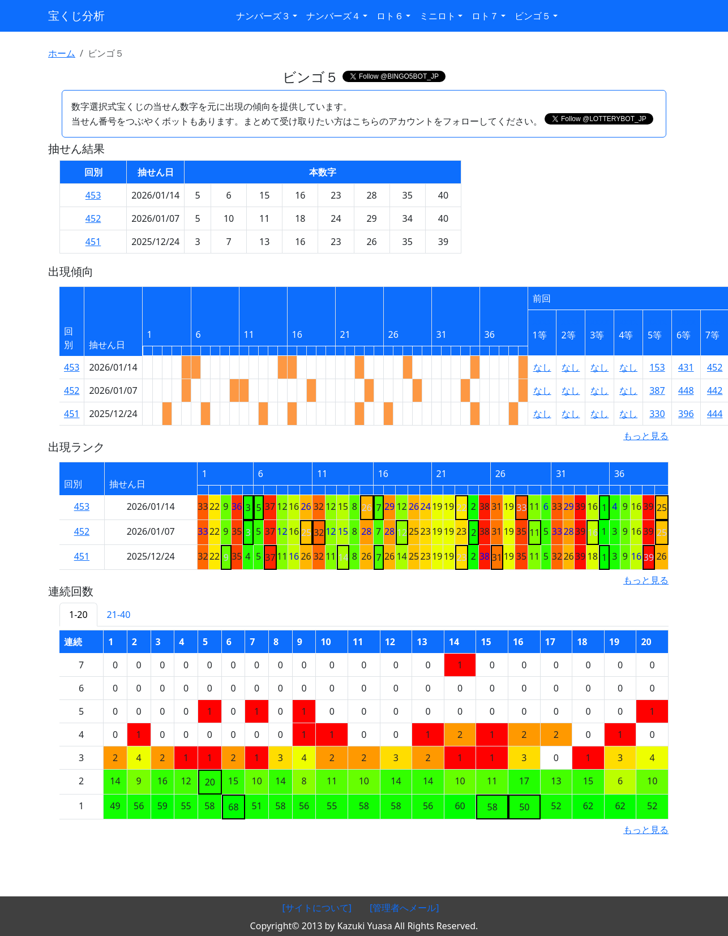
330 (657, 413)
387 (657, 390)
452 (93, 218)
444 (714, 413)
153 (657, 367)
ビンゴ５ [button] (533, 16)
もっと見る (646, 436)
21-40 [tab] (119, 614)
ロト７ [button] (485, 16)
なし (542, 367)
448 (685, 390)
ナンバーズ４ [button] (333, 16)
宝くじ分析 (76, 15)
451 (93, 241)
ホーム (61, 53)
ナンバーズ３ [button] (263, 16)
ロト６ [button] (390, 16)
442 (714, 390)
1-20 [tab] (78, 614)
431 (685, 367)
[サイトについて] (317, 907)
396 (685, 413)
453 (93, 195)
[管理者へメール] (404, 907)
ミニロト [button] (437, 16)
